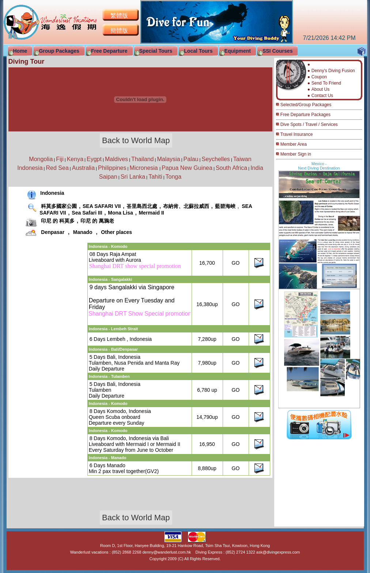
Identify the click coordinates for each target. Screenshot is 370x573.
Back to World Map (136, 140)
